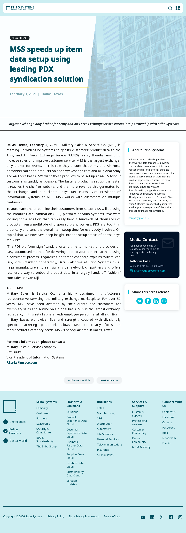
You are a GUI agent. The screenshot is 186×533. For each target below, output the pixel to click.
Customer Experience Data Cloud (77, 433)
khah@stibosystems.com (150, 270)
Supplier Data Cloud (75, 456)
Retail (100, 408)
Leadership (43, 423)
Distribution (104, 423)
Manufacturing (106, 413)
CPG (99, 418)
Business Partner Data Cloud (75, 445)
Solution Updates (72, 482)
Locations (168, 417)
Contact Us (169, 412)
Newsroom (169, 438)
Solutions (72, 412)
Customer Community (139, 431)
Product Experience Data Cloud (77, 420)
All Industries (105, 455)
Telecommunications (109, 444)
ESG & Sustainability (45, 439)
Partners (41, 418)
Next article (108, 380)
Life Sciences (105, 434)
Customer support (138, 413)
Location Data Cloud (75, 464)
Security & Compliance (43, 430)
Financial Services (108, 439)
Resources (168, 427)
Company (42, 408)
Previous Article (80, 380)
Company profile (137, 217)
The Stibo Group (46, 446)
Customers (43, 413)
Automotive (104, 429)
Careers (167, 422)
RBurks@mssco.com (22, 362)
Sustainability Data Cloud (75, 473)
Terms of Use (112, 516)
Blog (165, 433)
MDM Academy (141, 447)
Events (166, 443)
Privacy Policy (55, 516)
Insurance (103, 450)
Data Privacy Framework (84, 516)
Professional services (140, 422)
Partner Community (139, 440)
